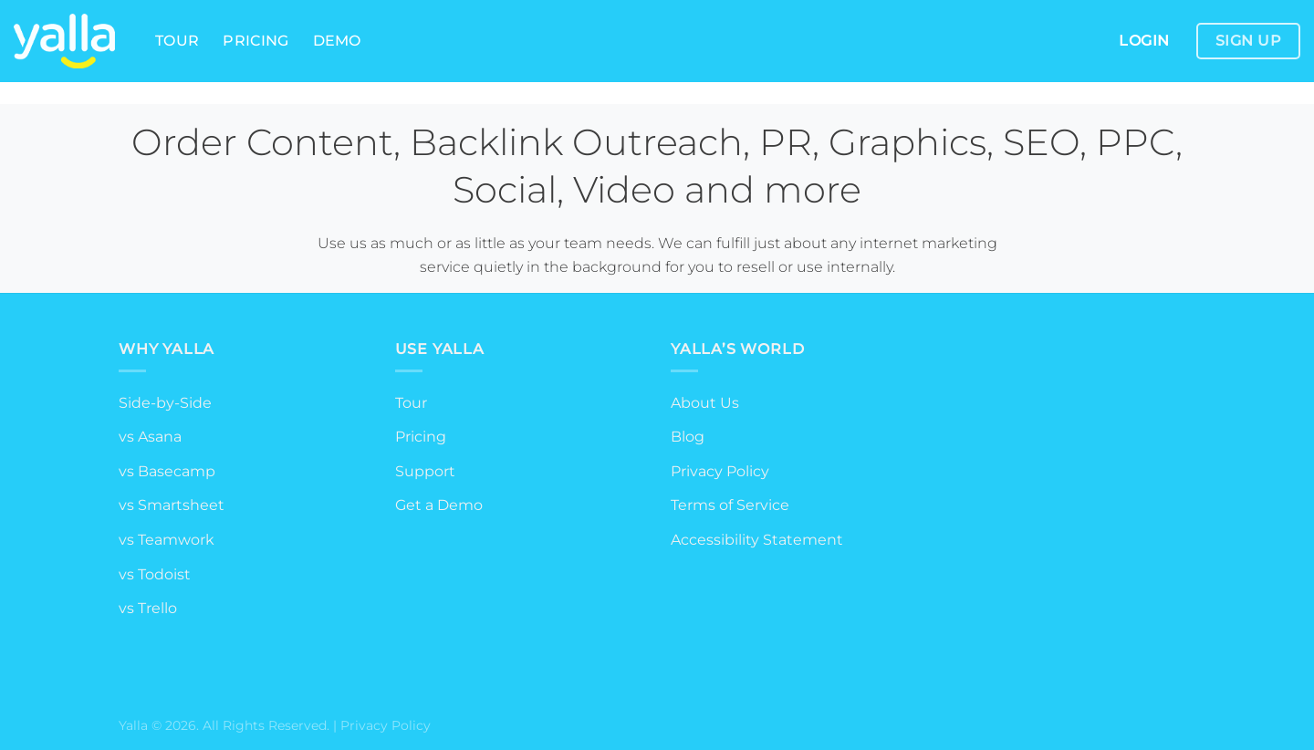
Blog (687, 436)
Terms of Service (730, 505)
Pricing (255, 40)
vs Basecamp (167, 471)
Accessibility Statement (757, 539)
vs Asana (150, 436)
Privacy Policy (720, 471)
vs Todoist (155, 574)
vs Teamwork (166, 539)
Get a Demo (439, 505)
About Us (705, 402)
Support (425, 471)
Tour (177, 40)
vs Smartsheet (171, 505)
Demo (337, 40)
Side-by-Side (165, 402)
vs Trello (148, 608)
